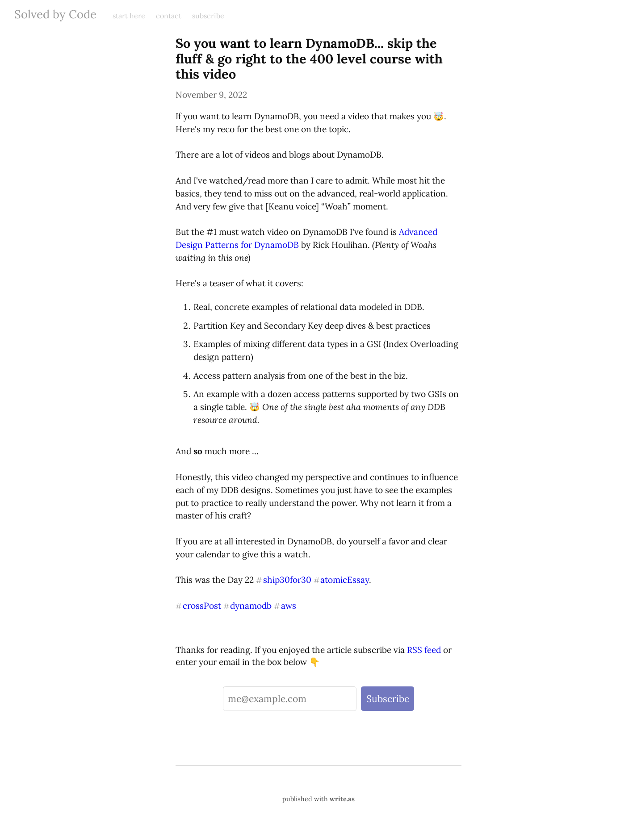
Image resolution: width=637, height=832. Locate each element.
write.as (342, 799)
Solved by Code (55, 14)
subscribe (208, 15)
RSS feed (424, 649)
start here (129, 15)
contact (168, 15)
